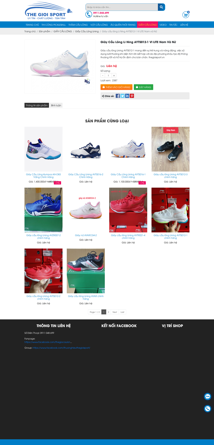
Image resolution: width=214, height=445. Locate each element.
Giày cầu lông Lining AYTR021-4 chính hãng (128, 236)
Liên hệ (184, 24)
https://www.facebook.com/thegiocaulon (47, 341)
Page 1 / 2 (95, 312)
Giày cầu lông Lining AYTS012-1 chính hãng (171, 236)
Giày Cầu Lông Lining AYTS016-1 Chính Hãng (128, 175)
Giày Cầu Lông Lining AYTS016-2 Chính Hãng (85, 175)
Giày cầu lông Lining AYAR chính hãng (86, 297)
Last (122, 312)
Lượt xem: (106, 80)
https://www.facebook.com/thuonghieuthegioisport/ (61, 347)
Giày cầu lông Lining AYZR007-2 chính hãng (43, 236)
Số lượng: (105, 70)
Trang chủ (32, 24)
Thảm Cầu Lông (78, 24)
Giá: (103, 66)
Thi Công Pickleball (54, 24)
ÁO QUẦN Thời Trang (123, 24)
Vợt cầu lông (99, 24)
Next (115, 312)
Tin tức (173, 24)
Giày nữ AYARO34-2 (86, 235)
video (163, 24)
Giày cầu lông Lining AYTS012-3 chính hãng (171, 175)
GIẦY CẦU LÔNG (147, 24)
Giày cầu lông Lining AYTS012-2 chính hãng (43, 297)
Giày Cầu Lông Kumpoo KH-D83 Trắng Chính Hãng (43, 175)
